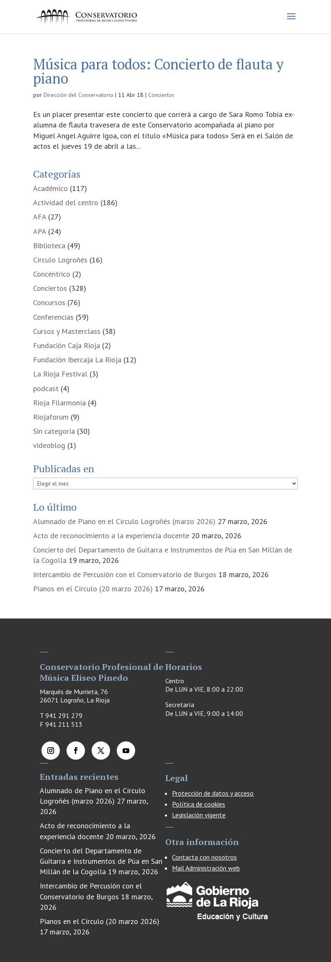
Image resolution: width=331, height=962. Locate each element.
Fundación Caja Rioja (66, 345)
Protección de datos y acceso (213, 793)
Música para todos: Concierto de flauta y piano (158, 71)
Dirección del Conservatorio (78, 95)
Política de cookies (198, 804)
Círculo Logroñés (60, 260)
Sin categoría (54, 431)
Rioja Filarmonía (59, 402)
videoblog (49, 445)
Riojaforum (51, 417)
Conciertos (161, 95)
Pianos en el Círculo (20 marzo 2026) (93, 588)
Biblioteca (49, 245)
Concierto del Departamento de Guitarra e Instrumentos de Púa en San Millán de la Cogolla (101, 861)
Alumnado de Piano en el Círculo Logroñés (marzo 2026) (124, 521)
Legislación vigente (199, 815)
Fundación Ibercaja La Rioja (77, 359)
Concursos (49, 302)
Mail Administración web (206, 868)
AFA (39, 216)
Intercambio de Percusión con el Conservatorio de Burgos (124, 574)
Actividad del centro (65, 202)
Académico (50, 188)
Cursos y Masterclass (66, 331)
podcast (46, 388)
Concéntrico (51, 274)
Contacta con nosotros (204, 857)
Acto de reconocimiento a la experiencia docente (111, 535)
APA (39, 231)
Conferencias (53, 317)
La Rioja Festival (60, 374)
